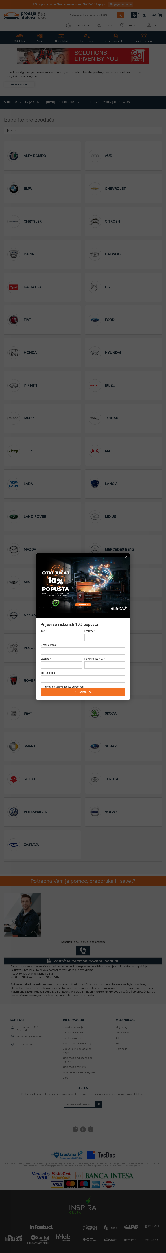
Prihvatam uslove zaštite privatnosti (62, 686)
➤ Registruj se (83, 691)
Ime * (44, 631)
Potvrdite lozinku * (94, 659)
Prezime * (89, 631)
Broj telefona (48, 672)
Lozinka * (46, 659)
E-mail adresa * (49, 644)
